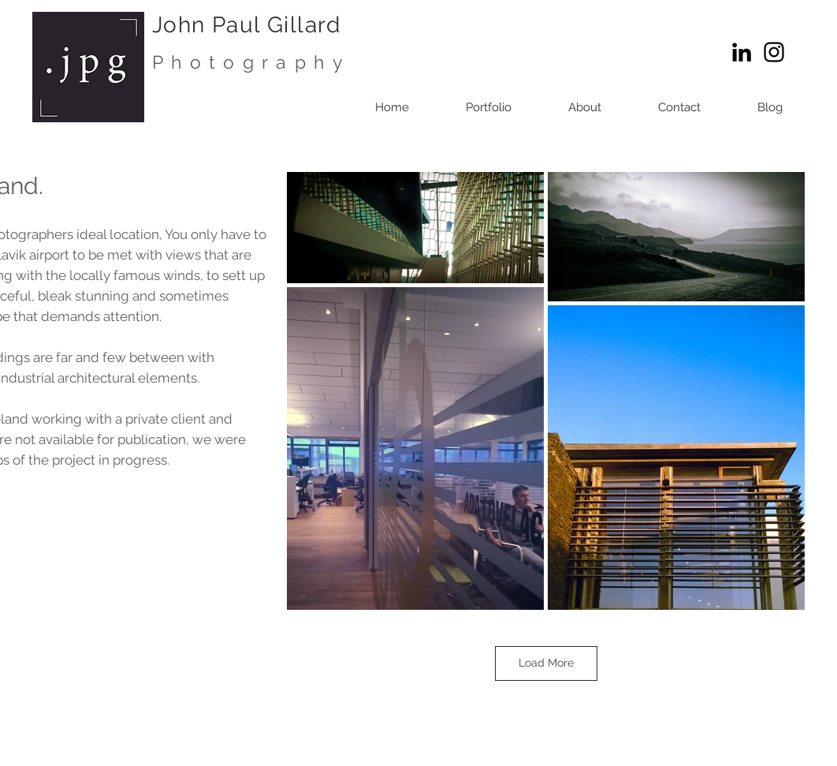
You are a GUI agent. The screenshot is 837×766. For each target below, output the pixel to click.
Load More (546, 662)
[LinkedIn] (741, 52)
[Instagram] (774, 52)
